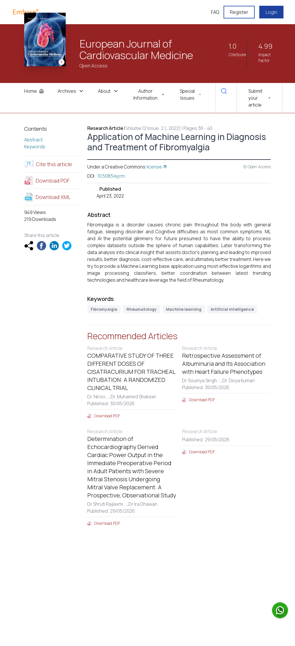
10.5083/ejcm (111, 176)
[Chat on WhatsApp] (280, 610)
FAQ (215, 12)
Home (34, 91)
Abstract (33, 140)
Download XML (47, 197)
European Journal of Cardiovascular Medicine (136, 49)
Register (239, 12)
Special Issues (191, 94)
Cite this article (48, 164)
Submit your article (259, 98)
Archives (71, 91)
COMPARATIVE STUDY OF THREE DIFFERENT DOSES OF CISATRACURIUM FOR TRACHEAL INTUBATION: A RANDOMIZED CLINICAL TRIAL (131, 372)
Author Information (149, 94)
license (157, 166)
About (108, 91)
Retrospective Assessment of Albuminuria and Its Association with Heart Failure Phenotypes (223, 364)
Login (271, 12)
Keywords (34, 146)
